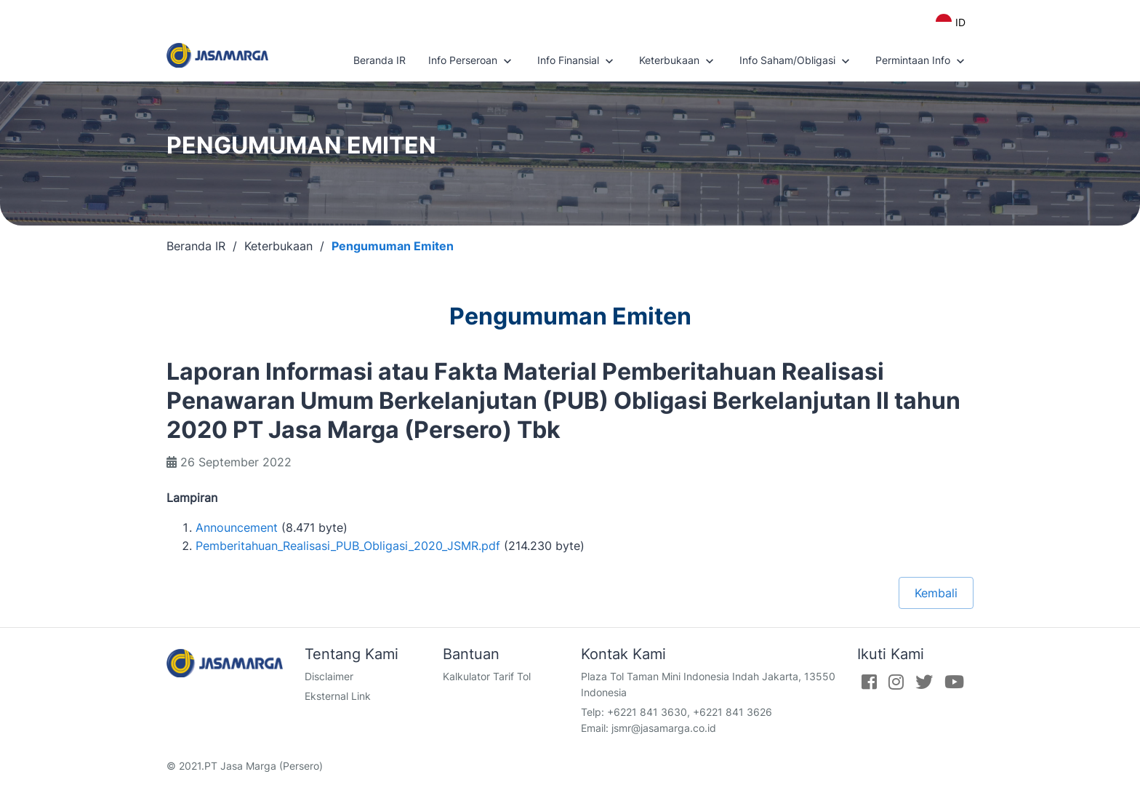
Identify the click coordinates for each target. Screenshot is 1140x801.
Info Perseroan (471, 61)
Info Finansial (577, 61)
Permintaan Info (921, 61)
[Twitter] (924, 682)
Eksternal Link (338, 696)
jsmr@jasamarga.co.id (663, 728)
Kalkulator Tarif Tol (487, 676)
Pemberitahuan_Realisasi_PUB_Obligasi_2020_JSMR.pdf (348, 545)
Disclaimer (329, 676)
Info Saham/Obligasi (796, 61)
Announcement (237, 527)
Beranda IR (379, 60)
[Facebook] (869, 682)
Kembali (936, 593)
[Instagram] (896, 682)
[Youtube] (954, 682)
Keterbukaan (678, 61)
